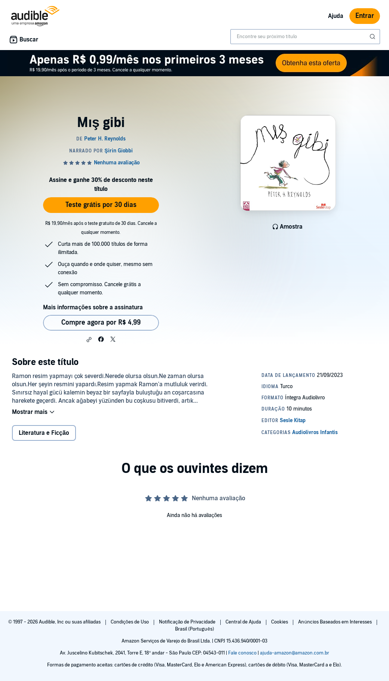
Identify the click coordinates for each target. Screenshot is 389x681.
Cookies (280, 622)
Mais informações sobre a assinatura (93, 307)
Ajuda (335, 16)
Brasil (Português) (194, 629)
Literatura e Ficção (44, 433)
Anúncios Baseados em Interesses (335, 622)
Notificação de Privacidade (188, 622)
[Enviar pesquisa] (373, 36)
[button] (89, 340)
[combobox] (305, 36)
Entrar (364, 16)
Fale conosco (242, 653)
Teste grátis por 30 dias (101, 205)
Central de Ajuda (244, 622)
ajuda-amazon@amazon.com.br (294, 653)
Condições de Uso (130, 622)
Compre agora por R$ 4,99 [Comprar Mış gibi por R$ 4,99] (101, 322)
